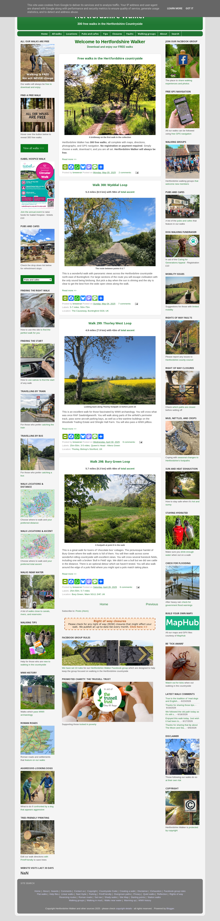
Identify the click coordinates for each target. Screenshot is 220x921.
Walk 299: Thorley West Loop (110, 323)
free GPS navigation (181, 134)
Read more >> (69, 159)
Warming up (130, 900)
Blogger (170, 908)
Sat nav (98, 897)
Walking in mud (94, 900)
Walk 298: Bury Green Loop (110, 461)
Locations (71, 33)
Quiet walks (149, 894)
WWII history (144, 900)
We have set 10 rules (72, 668)
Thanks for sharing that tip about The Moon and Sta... (181, 726)
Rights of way (176, 894)
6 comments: (126, 587)
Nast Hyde (81, 894)
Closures (117, 33)
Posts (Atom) (82, 611)
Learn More (174, 8)
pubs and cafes (184, 220)
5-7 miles (74, 307)
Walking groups (147, 33)
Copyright (92, 891)
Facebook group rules (175, 891)
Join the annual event (31, 212)
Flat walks (42, 894)
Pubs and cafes (90, 33)
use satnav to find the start (41, 380)
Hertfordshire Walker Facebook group (109, 668)
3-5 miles (85, 445)
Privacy (137, 894)
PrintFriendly (105, 894)
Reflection (162, 894)
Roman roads (85, 897)
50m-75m (85, 307)
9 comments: (129, 442)
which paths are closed (183, 407)
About (163, 33)
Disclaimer (143, 891)
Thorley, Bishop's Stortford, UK (87, 449)
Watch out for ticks (174, 682)
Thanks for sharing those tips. (180, 705)
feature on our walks (35, 760)
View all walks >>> (34, 148)
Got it (189, 8)
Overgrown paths (122, 894)
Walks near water (113, 900)
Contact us (79, 891)
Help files (54, 894)
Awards (54, 891)
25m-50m (74, 445)
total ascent (128, 192)
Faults (129, 33)
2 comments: (125, 172)
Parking (92, 894)
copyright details (124, 908)
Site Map (124, 897)
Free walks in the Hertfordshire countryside (110, 58)
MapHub (181, 635)
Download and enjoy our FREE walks (110, 46)
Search (175, 33)
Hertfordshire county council (179, 360)
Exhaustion (156, 891)
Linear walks (67, 894)
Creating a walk (127, 891)
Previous (152, 604)
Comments (66, 891)
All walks (57, 33)
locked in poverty (88, 724)
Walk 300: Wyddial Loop (110, 185)
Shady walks (111, 897)
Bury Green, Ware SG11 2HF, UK (88, 594)
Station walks (154, 897)
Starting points (138, 897)
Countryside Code (108, 891)
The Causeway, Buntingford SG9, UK (90, 311)
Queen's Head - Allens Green (105, 445)
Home (44, 33)
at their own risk (173, 780)
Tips (105, 33)
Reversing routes (67, 897)
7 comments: (125, 303)
